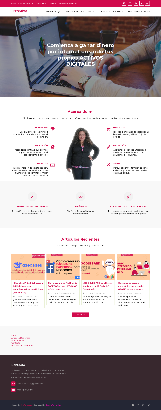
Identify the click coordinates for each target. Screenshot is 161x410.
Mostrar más (80, 314)
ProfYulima (18, 296)
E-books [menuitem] (103, 12)
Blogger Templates (53, 405)
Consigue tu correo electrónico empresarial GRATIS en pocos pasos (131, 286)
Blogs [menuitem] (91, 12)
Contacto (52, 3)
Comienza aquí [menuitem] (53, 12)
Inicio (13, 3)
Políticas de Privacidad (68, 3)
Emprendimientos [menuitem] (73, 12)
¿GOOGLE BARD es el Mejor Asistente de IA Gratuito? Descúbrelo (97, 286)
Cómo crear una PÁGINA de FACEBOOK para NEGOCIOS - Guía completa (62, 286)
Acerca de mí (41, 3)
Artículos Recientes (25, 3)
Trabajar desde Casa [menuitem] (137, 12)
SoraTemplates (26, 405)
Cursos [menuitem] (117, 12)
